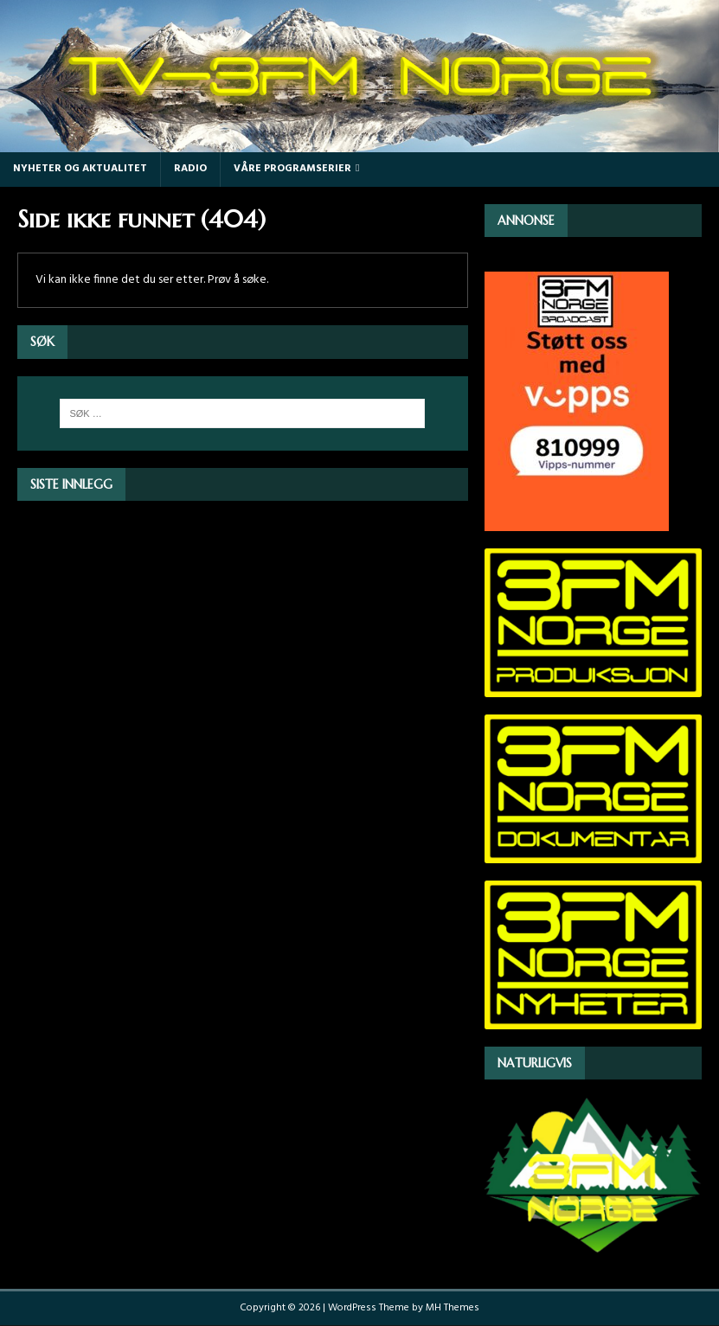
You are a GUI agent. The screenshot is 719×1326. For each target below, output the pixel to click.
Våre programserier (292, 168)
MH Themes (452, 1307)
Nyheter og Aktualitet (80, 168)
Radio (190, 168)
